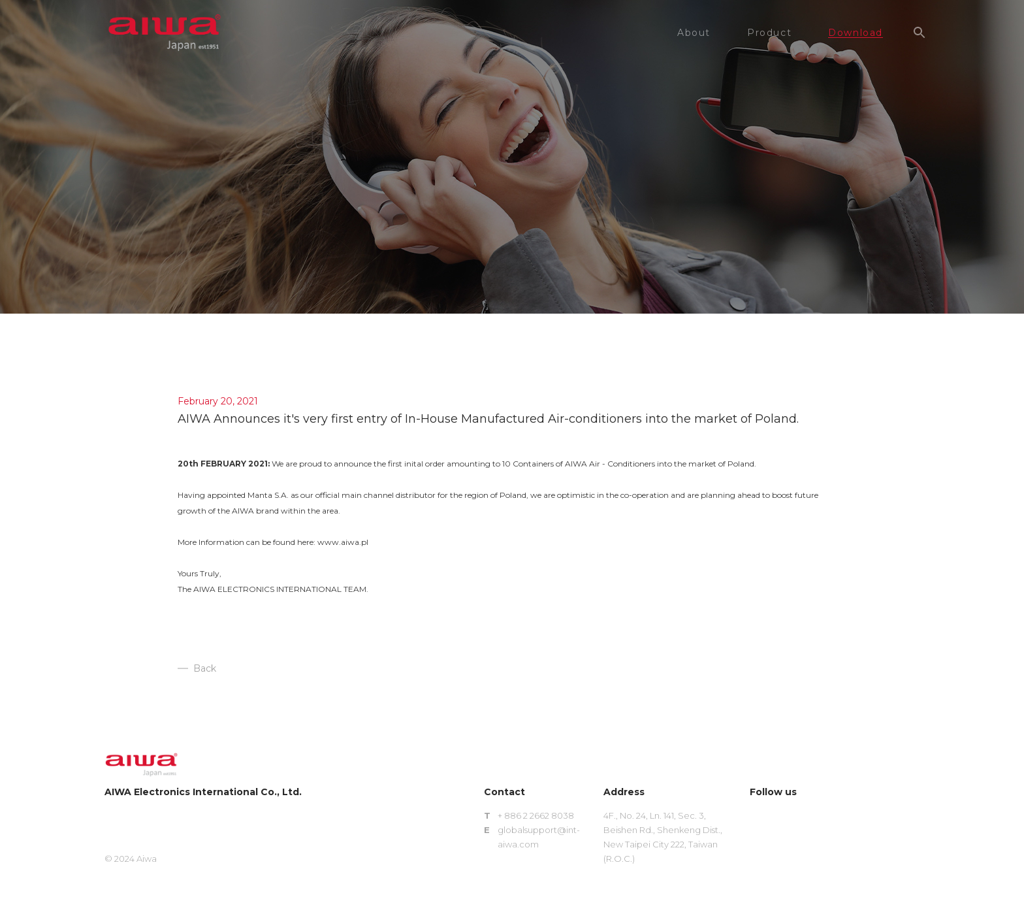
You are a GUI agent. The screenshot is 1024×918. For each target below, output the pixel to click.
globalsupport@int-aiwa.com (539, 837)
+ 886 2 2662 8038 (536, 815)
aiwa (164, 32)
